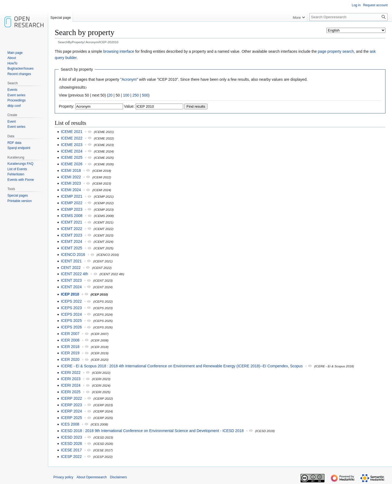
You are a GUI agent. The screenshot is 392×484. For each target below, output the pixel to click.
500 (145, 95)
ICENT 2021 (71, 261)
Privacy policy (63, 477)
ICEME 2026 (71, 164)
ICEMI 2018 (71, 170)
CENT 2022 (71, 267)
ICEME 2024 (71, 151)
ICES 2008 (70, 424)
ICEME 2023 (71, 144)
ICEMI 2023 (71, 183)
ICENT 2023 (71, 280)
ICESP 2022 (71, 456)
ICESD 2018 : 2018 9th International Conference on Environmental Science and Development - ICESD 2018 (152, 431)
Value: (129, 106)
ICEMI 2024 (71, 190)
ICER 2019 (70, 353)
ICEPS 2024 (71, 314)
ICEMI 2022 (71, 177)
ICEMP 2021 (71, 196)
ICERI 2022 (70, 372)
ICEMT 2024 (71, 241)
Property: (66, 106)
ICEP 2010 (70, 294)
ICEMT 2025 (71, 248)
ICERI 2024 (70, 385)
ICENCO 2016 (73, 254)
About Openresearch (91, 477)
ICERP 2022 (71, 398)
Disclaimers (118, 477)
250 (135, 95)
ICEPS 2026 (71, 327)
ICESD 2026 (71, 443)
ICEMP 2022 (71, 203)
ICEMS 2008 (71, 215)
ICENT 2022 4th (74, 274)
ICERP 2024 (71, 411)
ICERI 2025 (70, 392)
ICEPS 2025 (71, 320)
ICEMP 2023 (71, 209)
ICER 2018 (70, 347)
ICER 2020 (70, 359)
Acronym (129, 79)
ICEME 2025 (71, 157)
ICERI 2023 (70, 379)
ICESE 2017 (71, 450)
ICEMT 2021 (71, 222)
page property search (336, 51)
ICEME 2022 (71, 138)
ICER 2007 (70, 333)
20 (110, 95)
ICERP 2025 (71, 417)
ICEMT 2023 (71, 235)
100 (126, 95)
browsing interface (118, 51)
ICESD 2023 (71, 437)
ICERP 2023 (71, 405)
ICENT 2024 (71, 287)
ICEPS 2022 (71, 301)
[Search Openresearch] (348, 17)
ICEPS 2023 (71, 308)
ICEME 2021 (71, 131)
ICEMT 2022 (71, 229)
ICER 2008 (70, 340)
